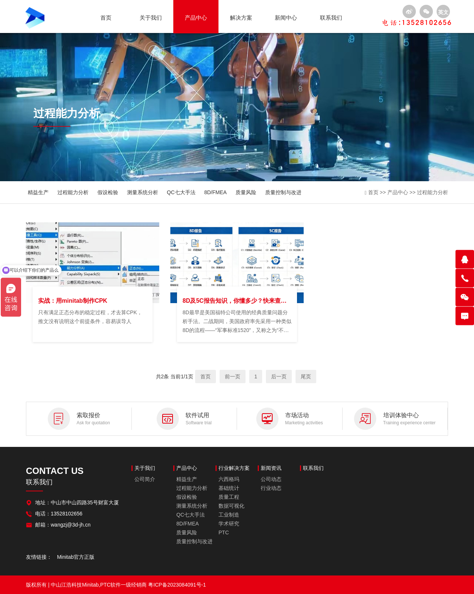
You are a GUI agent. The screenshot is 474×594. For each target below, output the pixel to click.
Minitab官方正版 (75, 557)
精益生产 (38, 192)
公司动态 (271, 479)
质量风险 (246, 192)
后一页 (279, 376)
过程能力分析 (73, 192)
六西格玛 (228, 479)
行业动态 (271, 488)
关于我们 (151, 17)
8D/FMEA (215, 192)
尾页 (306, 376)
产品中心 (196, 17)
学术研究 (228, 524)
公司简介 (144, 479)
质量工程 (228, 497)
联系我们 (331, 17)
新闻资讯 (271, 468)
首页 (105, 17)
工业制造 (228, 515)
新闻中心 (286, 17)
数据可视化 (231, 506)
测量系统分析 (142, 192)
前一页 (232, 376)
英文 (443, 12)
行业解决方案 (234, 468)
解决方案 (241, 17)
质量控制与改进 (283, 192)
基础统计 (228, 488)
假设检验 (107, 192)
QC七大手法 (181, 192)
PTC (223, 532)
